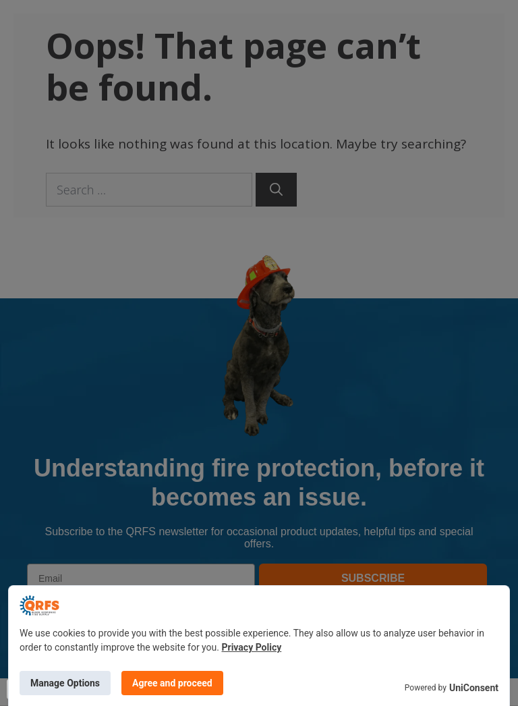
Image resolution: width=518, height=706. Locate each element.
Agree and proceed (172, 683)
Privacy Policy (252, 647)
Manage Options (65, 683)
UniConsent (473, 687)
